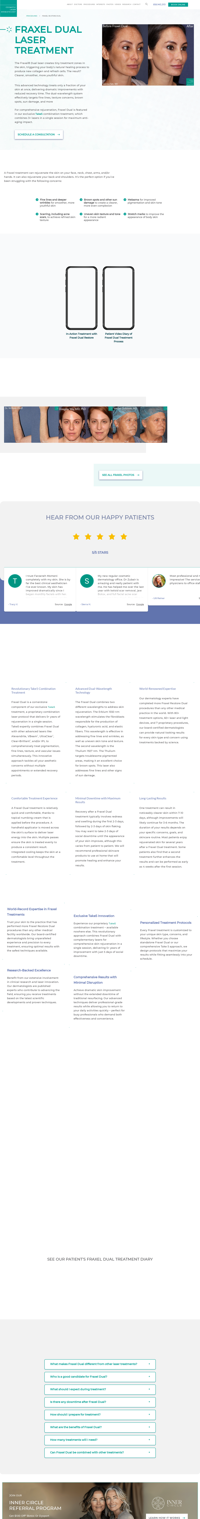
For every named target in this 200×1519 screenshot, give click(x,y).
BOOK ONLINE (178, 4)
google (68, 605)
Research (126, 4)
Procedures (89, 4)
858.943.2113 (159, 4)
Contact (137, 4)
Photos (109, 4)
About (70, 4)
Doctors (78, 4)
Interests (100, 4)
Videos (118, 4)
